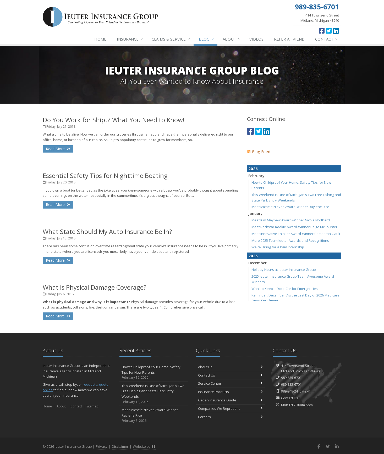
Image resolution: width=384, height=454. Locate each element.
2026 (253, 168)
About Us (230, 367)
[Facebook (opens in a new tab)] (322, 30)
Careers (230, 416)
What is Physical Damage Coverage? (94, 287)
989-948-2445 (291, 391)
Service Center (230, 383)
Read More (58, 148)
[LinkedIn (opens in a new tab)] (336, 30)
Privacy (101, 446)
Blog (206, 39)
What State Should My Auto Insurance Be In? (107, 231)
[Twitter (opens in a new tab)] (329, 30)
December (257, 262)
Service (171, 39)
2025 (253, 255)
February (256, 175)
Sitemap (92, 406)
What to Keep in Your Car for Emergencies (284, 288)
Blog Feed (258, 151)
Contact (326, 39)
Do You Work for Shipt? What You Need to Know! (114, 119)
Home (100, 39)
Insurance (130, 39)
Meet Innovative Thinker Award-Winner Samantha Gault (295, 233)
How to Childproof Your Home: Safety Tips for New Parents (154, 372)
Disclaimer (120, 446)
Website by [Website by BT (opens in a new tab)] (144, 446)
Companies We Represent (230, 408)
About (232, 39)
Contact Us (230, 375)
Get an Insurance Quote (230, 400)
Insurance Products (230, 391)
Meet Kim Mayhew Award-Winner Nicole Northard (290, 220)
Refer (289, 39)
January (255, 213)
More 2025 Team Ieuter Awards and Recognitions (290, 240)
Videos (256, 39)
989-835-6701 (291, 377)
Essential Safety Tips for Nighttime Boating (105, 175)
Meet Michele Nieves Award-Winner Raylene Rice (290, 206)
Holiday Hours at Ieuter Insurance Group (283, 269)
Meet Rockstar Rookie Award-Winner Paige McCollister (294, 227)
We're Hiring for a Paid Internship (277, 247)
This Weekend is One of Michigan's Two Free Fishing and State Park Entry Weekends (154, 394)
